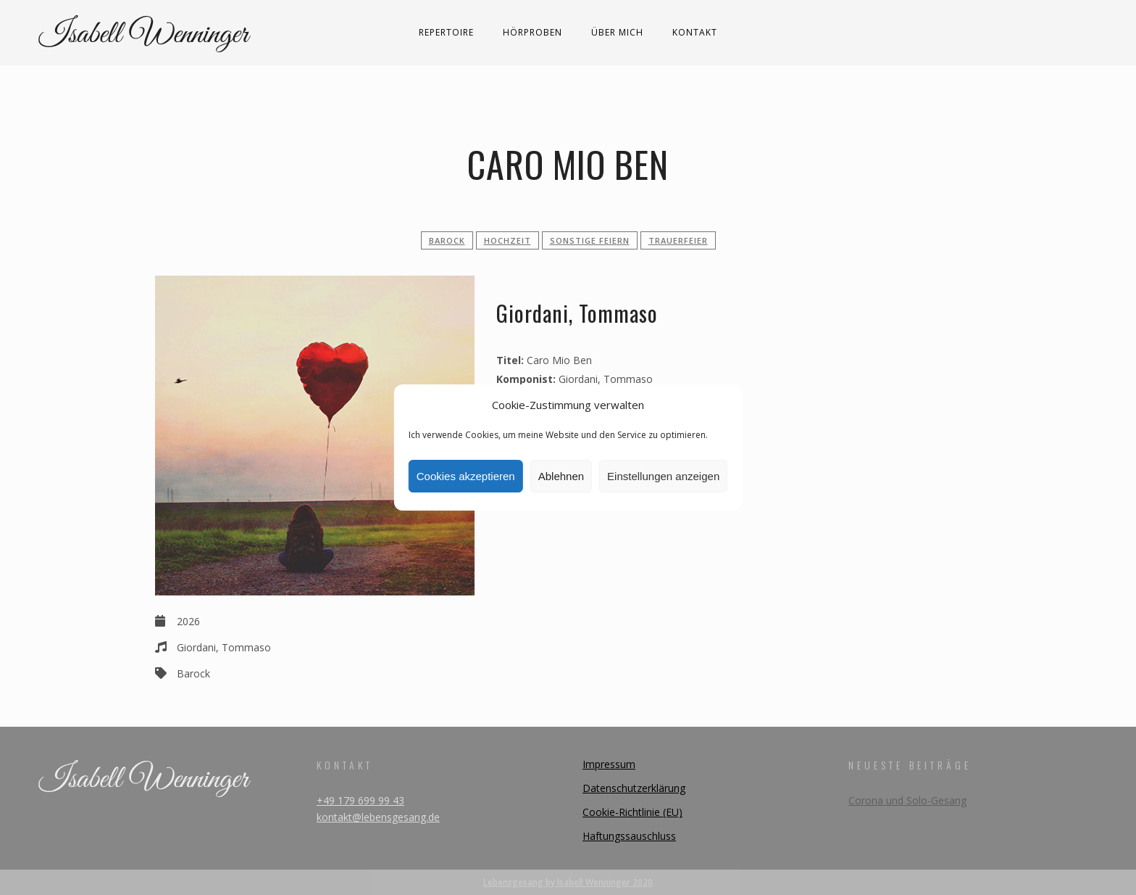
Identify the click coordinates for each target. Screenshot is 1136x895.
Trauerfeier (678, 240)
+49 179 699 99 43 (360, 800)
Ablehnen (561, 476)
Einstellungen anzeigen (663, 476)
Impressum (608, 764)
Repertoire (446, 32)
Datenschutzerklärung (633, 788)
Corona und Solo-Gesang (907, 800)
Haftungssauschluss (629, 836)
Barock (447, 240)
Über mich (617, 32)
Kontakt (694, 32)
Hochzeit (507, 240)
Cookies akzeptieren (466, 476)
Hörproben (532, 32)
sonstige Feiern (590, 240)
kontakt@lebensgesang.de (378, 817)
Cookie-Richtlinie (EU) (632, 812)
